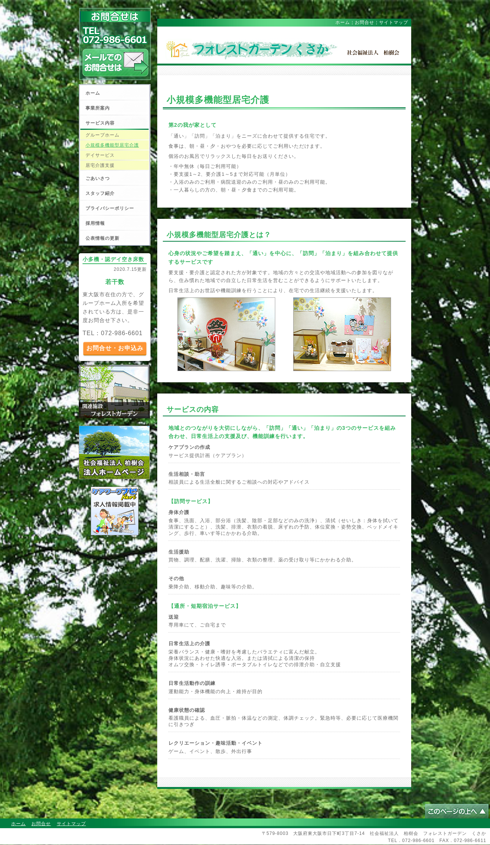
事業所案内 (98, 108)
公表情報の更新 (103, 238)
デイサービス (100, 155)
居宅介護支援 (100, 165)
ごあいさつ (98, 178)
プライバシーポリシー (110, 208)
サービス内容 (100, 123)
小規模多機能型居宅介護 (112, 145)
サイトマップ (393, 22)
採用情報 (95, 223)
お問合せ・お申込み (114, 348)
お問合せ (364, 22)
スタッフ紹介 (100, 193)
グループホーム (103, 135)
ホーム (93, 93)
